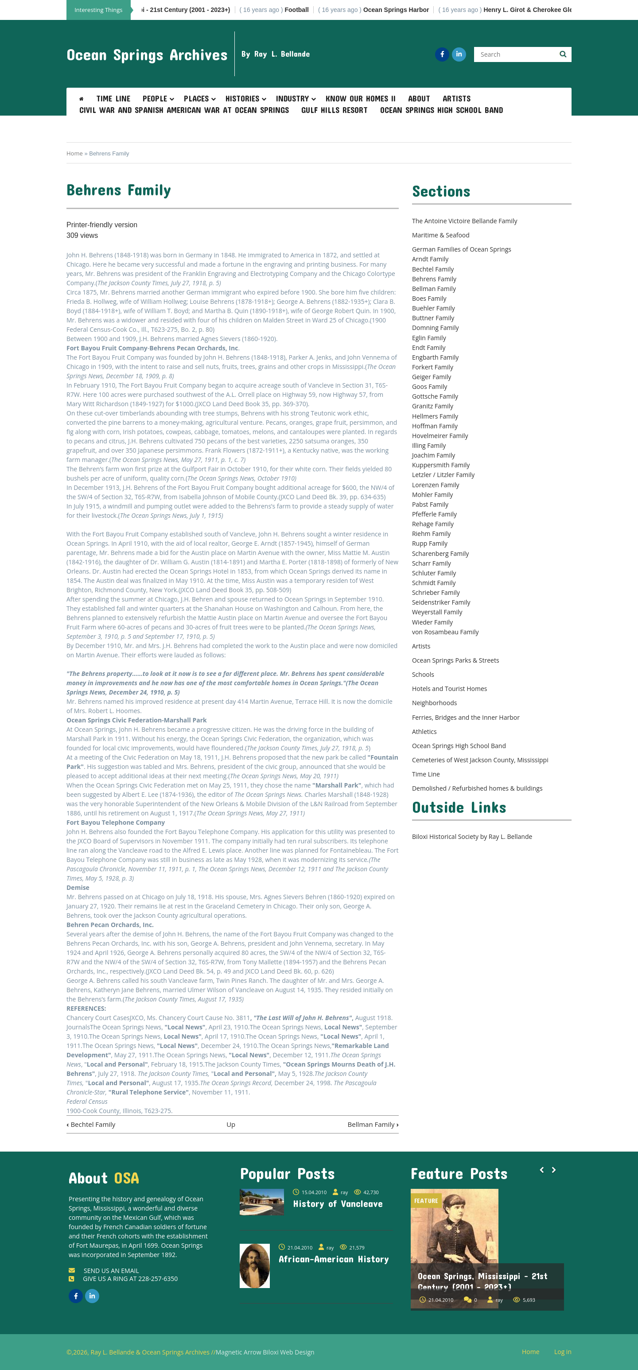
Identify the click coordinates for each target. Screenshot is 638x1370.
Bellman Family (373, 1124)
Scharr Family (431, 563)
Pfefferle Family (434, 514)
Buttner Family (433, 318)
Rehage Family (433, 524)
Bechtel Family (90, 1124)
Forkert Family (432, 367)
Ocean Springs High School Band (441, 110)
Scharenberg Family (440, 553)
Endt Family (429, 347)
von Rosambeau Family (445, 632)
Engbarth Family (435, 357)
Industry (292, 98)
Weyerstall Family (437, 612)
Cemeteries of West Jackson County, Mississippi (480, 760)
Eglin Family (429, 338)
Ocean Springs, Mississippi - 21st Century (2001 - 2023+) (483, 1281)
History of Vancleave (338, 1203)
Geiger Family (431, 377)
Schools (423, 674)
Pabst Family (430, 504)
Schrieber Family (436, 592)
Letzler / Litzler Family (443, 474)
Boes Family (429, 298)
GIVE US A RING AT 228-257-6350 (123, 1278)
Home (74, 153)
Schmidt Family (434, 582)
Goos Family (429, 386)
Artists (457, 98)
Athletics (424, 731)
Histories (242, 98)
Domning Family (435, 327)
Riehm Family (431, 533)
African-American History (334, 1258)
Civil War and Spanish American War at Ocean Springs (184, 110)
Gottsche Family (435, 396)
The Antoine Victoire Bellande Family (464, 221)
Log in (566, 1352)
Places (196, 98)
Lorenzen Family (435, 485)
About (419, 98)
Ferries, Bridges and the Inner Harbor (466, 717)
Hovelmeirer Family (440, 435)
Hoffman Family (435, 426)
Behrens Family (434, 279)
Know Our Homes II (361, 98)
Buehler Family (433, 308)
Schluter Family (434, 573)
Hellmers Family (435, 416)
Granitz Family (432, 406)
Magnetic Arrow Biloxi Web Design (265, 1352)
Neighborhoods (434, 703)
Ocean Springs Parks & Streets (455, 660)
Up (230, 1124)
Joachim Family (433, 455)
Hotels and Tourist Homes (449, 688)
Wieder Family (432, 622)
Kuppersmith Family (441, 465)
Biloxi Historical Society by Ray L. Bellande (472, 836)
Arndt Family (430, 259)
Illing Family (429, 445)
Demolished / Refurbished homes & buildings (477, 788)
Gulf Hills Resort (334, 110)
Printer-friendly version (101, 225)
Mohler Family (432, 494)
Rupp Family (429, 543)
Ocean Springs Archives (147, 54)
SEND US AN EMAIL (104, 1270)
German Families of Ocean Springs (461, 249)
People (155, 98)
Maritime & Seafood (441, 235)
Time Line (113, 98)
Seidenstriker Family (441, 602)
